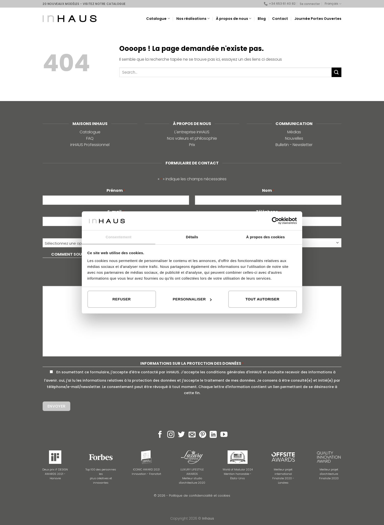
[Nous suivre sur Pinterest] (202, 435)
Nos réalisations (193, 18)
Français (333, 3)
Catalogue (158, 18)
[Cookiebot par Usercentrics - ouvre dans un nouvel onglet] (275, 220)
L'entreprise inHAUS (191, 132)
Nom (268, 191)
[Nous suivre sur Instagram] (170, 435)
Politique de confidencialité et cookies (199, 495)
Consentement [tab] (118, 237)
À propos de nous (233, 18)
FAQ (90, 138)
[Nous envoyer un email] (192, 435)
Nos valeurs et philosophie (192, 138)
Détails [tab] (192, 237)
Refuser (121, 299)
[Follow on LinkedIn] (213, 435)
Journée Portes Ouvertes (317, 18)
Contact (280, 18)
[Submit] (336, 72)
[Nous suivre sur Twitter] (181, 435)
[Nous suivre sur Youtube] (224, 435)
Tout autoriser (262, 299)
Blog (262, 18)
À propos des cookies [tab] (265, 237)
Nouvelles (294, 138)
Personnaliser (192, 299)
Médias (294, 132)
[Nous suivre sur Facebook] (160, 435)
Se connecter (310, 4)
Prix (192, 145)
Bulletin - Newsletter (294, 145)
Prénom (116, 191)
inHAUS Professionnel (89, 145)
